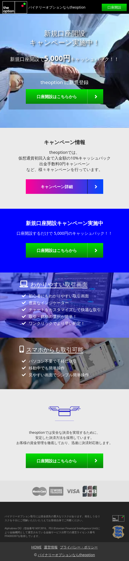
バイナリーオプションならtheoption (66, 554)
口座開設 (114, 7)
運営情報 (51, 547)
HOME (36, 547)
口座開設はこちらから (57, 96)
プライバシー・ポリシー (79, 547)
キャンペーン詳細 (57, 186)
